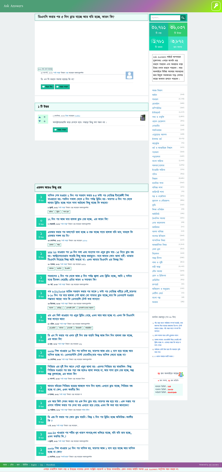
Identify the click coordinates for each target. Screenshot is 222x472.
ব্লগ (72, 8)
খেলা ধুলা (156, 250)
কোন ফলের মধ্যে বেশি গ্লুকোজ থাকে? (166, 336)
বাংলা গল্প (82, 8)
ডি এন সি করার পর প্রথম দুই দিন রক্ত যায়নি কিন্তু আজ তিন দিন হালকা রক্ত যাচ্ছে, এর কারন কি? (90, 338)
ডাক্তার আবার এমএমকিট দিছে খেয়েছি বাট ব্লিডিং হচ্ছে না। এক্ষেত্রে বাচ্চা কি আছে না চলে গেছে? (168, 343)
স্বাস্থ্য (58, 246)
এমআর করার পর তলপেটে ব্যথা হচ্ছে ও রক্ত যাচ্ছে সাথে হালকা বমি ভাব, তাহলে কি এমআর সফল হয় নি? (90, 235)
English (34, 466)
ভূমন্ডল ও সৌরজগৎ (160, 201)
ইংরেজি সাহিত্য (158, 171)
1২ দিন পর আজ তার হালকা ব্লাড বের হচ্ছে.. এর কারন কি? (78, 220)
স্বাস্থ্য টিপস (157, 259)
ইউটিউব (25, 466)
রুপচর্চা (155, 285)
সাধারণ (155, 100)
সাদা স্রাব (66, 213)
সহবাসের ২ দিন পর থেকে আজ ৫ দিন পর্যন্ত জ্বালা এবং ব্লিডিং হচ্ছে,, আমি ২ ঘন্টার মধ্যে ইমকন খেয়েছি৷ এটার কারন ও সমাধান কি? (90, 279)
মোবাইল (155, 104)
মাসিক (51, 213)
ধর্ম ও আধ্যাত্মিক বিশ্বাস (162, 148)
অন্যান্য (155, 303)
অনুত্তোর (41, 8)
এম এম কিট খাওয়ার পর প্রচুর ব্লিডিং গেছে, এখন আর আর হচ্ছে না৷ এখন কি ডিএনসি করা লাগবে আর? (91, 318)
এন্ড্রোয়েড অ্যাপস (159, 135)
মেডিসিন (155, 281)
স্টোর (12, 466)
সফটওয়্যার (64, 458)
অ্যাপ (18, 466)
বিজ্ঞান (154, 179)
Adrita (85, 241)
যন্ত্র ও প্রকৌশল (159, 197)
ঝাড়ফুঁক (155, 144)
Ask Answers (13, 6)
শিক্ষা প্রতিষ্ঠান (158, 210)
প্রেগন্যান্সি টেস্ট (70, 309)
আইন (154, 96)
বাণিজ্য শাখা (157, 188)
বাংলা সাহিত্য (157, 162)
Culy (41, 466)
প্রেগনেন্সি (69, 329)
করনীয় (59, 269)
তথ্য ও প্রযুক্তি (158, 118)
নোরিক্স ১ (60, 309)
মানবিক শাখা (157, 184)
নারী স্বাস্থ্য (57, 74)
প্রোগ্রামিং (156, 126)
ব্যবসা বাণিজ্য (157, 232)
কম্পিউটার (156, 109)
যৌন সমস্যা (157, 272)
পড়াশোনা (156, 157)
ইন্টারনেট (156, 113)
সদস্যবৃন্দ (51, 8)
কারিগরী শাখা (158, 193)
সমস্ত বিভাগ (157, 91)
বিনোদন (155, 254)
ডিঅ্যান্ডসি (79, 329)
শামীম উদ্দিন (85, 411)
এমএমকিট (52, 329)
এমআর (51, 246)
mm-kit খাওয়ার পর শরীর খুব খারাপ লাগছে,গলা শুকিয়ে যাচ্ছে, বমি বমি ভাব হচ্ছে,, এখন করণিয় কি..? (90, 435)
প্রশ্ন (31, 8)
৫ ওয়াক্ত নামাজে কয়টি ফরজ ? (164, 357)
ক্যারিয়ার (155, 228)
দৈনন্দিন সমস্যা (158, 219)
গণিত (154, 175)
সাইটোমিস (88, 329)
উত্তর (66, 117)
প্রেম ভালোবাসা (158, 223)
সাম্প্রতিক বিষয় (158, 241)
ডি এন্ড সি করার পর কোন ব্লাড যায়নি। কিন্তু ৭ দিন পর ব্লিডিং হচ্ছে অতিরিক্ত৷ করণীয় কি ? (90, 420)
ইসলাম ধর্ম (157, 140)
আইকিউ (155, 215)
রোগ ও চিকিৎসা (159, 276)
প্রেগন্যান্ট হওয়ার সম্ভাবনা (86, 309)
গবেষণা (155, 153)
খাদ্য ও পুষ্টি (157, 263)
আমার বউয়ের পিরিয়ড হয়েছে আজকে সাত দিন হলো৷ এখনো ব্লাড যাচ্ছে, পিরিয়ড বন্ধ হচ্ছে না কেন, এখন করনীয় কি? (90, 389)
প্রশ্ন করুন (62, 8)
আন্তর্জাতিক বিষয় (159, 245)
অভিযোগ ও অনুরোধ (161, 290)
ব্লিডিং (58, 213)
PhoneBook (50, 466)
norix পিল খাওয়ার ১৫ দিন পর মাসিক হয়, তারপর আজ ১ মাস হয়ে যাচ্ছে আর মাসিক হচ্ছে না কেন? (91, 451)
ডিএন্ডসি (67, 269)
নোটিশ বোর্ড (157, 294)
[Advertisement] (91, 46)
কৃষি (154, 206)
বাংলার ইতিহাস (158, 237)
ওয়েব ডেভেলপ (158, 122)
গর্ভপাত (51, 269)
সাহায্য (5, 466)
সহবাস (51, 309)
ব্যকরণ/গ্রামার (158, 166)
